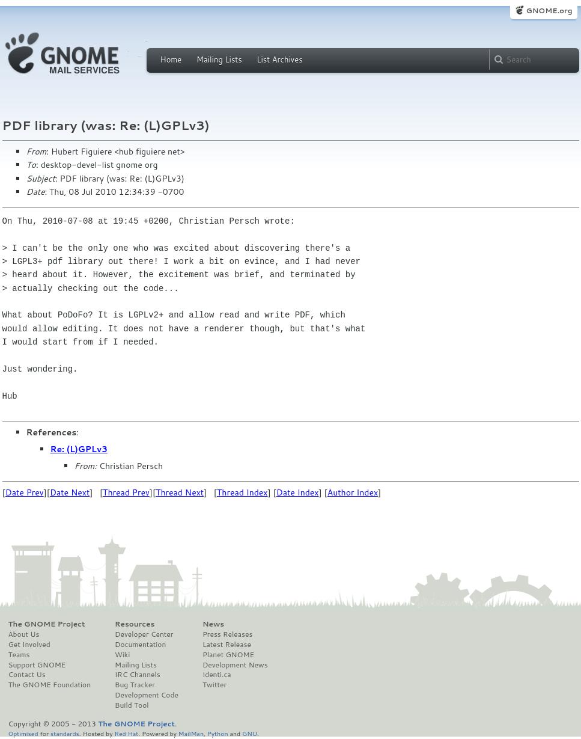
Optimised (23, 733)
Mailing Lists (219, 59)
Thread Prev (126, 492)
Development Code (146, 695)
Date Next (70, 492)
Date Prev (24, 492)
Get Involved (29, 644)
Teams (19, 655)
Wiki (122, 655)
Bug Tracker (135, 685)
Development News (235, 665)
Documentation (140, 644)
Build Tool (131, 705)
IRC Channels (137, 674)
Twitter (214, 685)
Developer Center (144, 634)
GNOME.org (549, 10)
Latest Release (226, 644)
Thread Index (242, 492)
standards (64, 733)
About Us (24, 634)
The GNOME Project (46, 624)
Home (171, 59)
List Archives (279, 59)
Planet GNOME (228, 655)
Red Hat (126, 733)
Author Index (352, 492)
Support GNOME (37, 665)
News (213, 624)
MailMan (191, 733)
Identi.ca (216, 674)
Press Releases (227, 634)
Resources (134, 624)
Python (217, 733)
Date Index (297, 492)
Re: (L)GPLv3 (79, 449)
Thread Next (180, 492)
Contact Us (27, 674)
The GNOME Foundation (49, 685)
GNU (249, 733)
